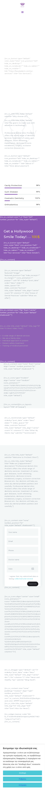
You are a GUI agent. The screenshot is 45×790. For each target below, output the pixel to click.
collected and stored (23, 579)
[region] (22, 767)
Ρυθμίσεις (22, 779)
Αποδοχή (22, 773)
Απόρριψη (22, 785)
